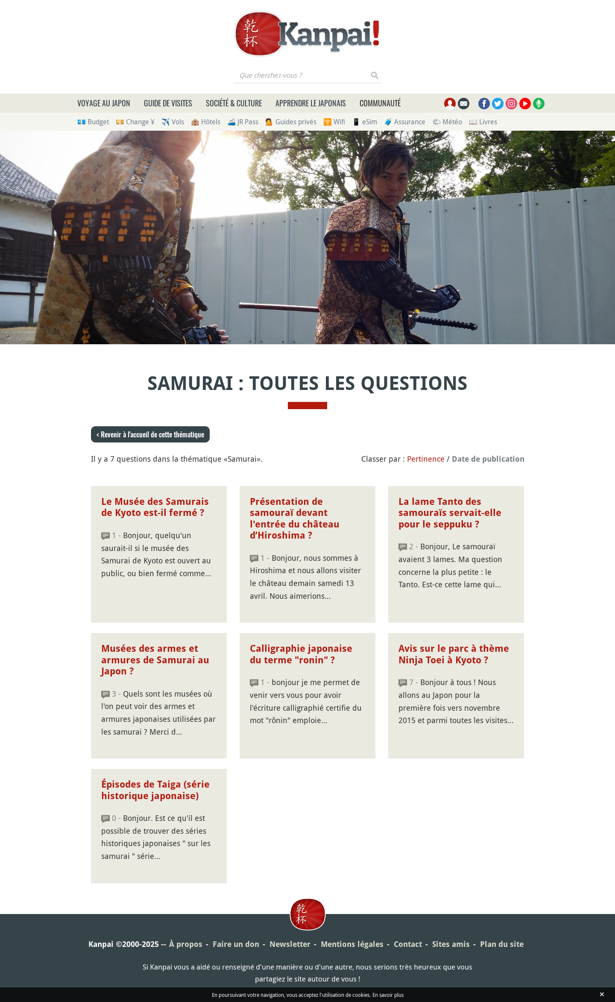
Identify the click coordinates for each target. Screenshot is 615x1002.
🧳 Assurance (404, 121)
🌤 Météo (447, 121)
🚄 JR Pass (242, 121)
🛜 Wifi (334, 121)
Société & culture (234, 102)
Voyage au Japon (103, 102)
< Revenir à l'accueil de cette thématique (150, 434)
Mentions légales (352, 944)
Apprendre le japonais (310, 102)
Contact (408, 944)
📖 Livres (483, 121)
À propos (185, 944)
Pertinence (426, 459)
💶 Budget (93, 121)
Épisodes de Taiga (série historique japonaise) (155, 790)
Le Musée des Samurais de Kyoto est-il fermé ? (155, 507)
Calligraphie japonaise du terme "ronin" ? (301, 654)
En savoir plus (388, 994)
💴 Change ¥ (135, 121)
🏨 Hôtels (205, 121)
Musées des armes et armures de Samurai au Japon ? (155, 660)
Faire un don (236, 944)
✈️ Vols (172, 121)
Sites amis (451, 944)
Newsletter (289, 944)
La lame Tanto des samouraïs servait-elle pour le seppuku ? (449, 513)
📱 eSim (364, 121)
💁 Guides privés (290, 121)
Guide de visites (168, 102)
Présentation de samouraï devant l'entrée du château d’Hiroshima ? (295, 518)
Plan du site (502, 944)
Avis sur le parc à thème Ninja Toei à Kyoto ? (453, 654)
